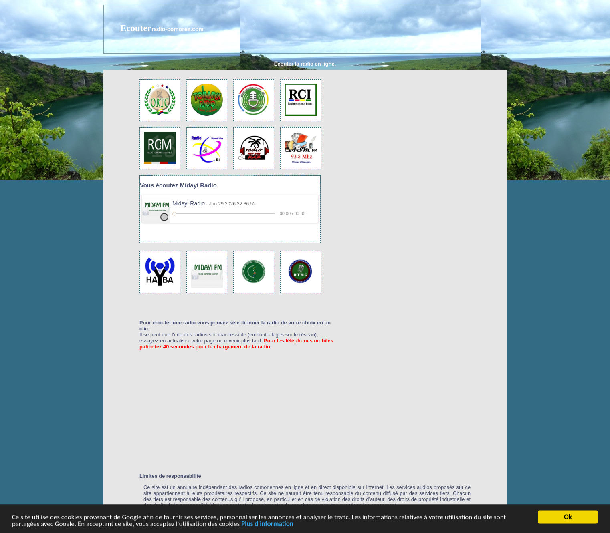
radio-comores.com (177, 29)
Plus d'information (267, 524)
